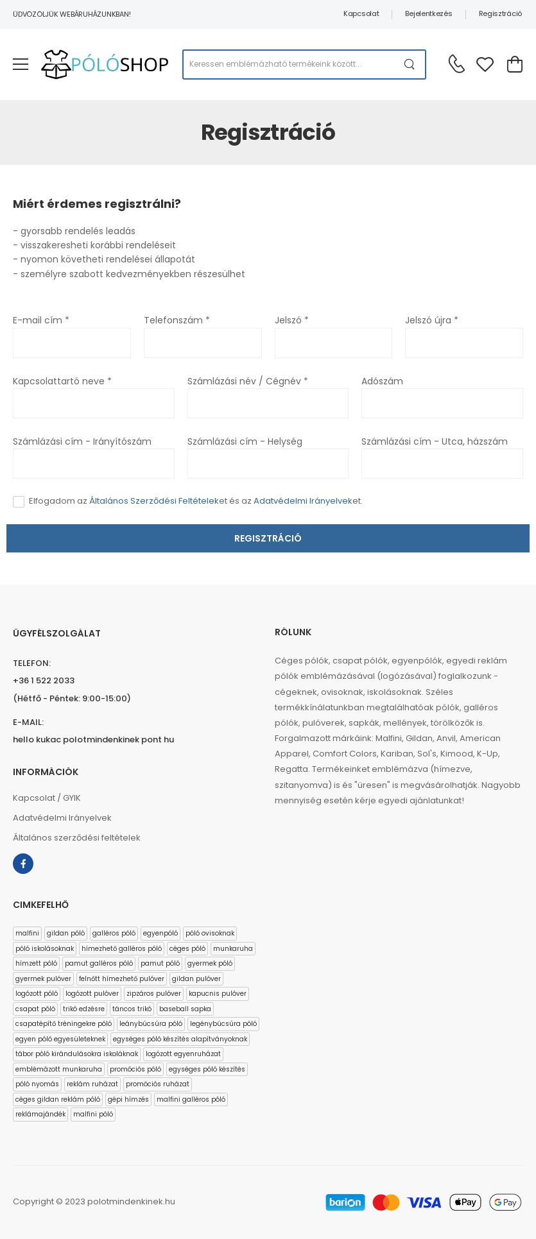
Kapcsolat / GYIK (47, 798)
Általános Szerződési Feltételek (154, 501)
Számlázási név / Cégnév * (247, 381)
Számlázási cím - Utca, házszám (434, 441)
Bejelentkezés (428, 13)
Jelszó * (292, 320)
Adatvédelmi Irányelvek (303, 501)
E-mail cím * (41, 320)
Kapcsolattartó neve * (62, 381)
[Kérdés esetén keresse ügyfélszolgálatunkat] (456, 63)
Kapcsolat (361, 13)
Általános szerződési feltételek (77, 838)
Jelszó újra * (431, 320)
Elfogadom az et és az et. (196, 501)
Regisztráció (500, 13)
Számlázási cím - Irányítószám (82, 441)
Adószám (382, 381)
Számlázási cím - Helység (244, 441)
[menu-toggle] (20, 64)
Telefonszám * (177, 320)
